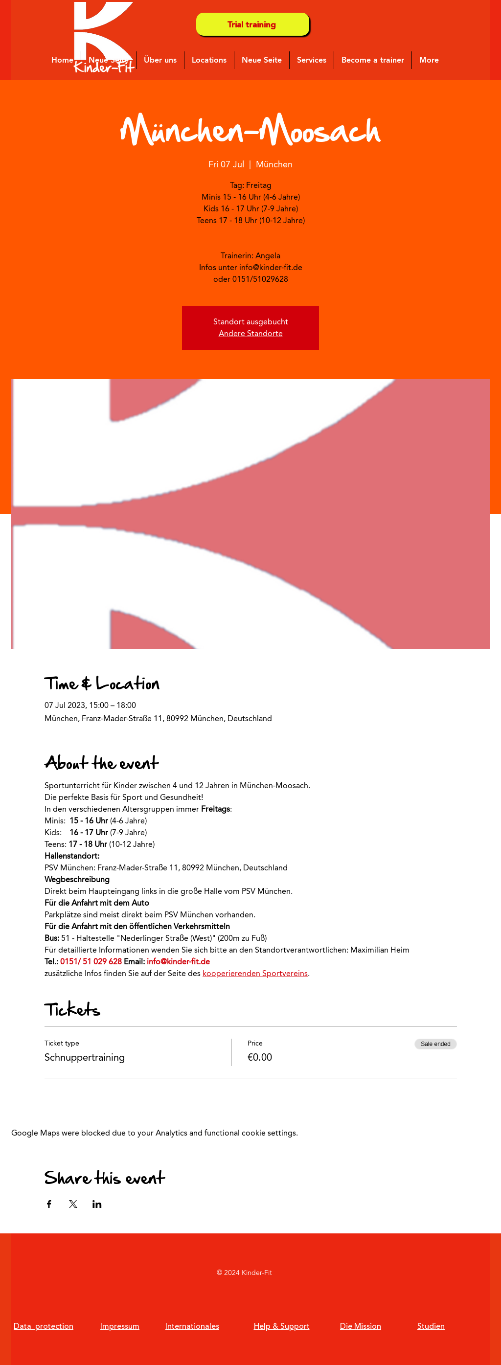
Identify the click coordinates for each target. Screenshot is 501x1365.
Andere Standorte (251, 333)
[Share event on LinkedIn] (97, 1204)
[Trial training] (252, 24)
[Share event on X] (73, 1204)
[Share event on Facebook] (49, 1204)
